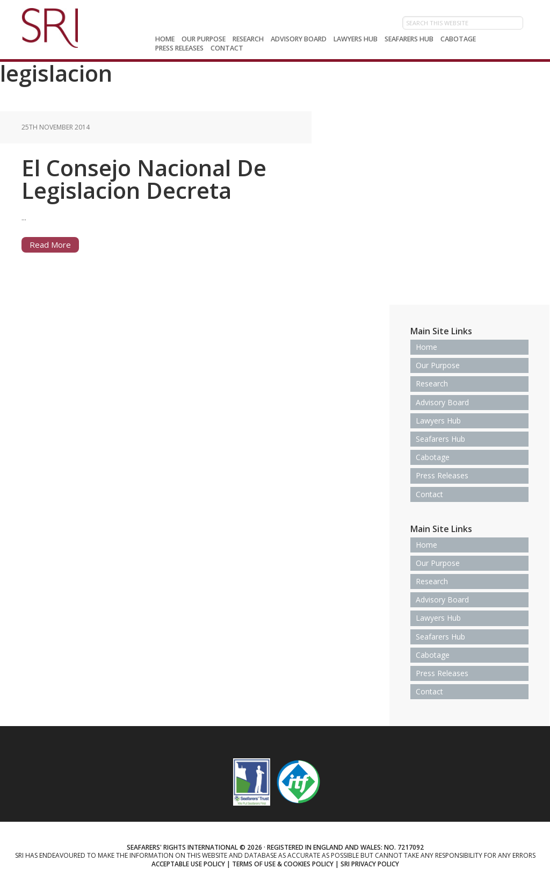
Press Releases (442, 475)
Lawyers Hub (438, 420)
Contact (429, 494)
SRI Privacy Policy (370, 864)
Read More (50, 244)
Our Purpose (438, 365)
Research (432, 383)
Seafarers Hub (440, 439)
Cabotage (433, 457)
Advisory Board (442, 402)
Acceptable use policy (188, 864)
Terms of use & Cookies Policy (283, 864)
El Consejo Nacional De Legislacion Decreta (143, 178)
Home (426, 347)
